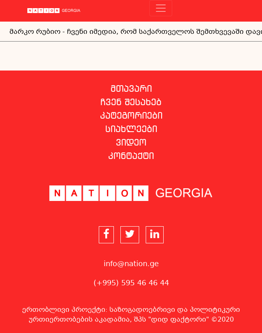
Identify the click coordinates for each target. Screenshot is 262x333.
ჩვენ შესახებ (131, 102)
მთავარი (131, 89)
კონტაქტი (131, 156)
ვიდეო (131, 143)
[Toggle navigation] (160, 8)
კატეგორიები (131, 116)
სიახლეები (131, 129)
